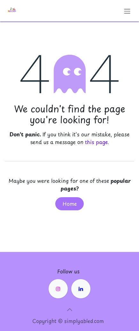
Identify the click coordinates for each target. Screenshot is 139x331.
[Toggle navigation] (127, 10)
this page (96, 142)
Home (70, 203)
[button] (69, 309)
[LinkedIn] (80, 288)
